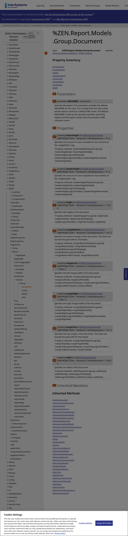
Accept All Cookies (104, 526)
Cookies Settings (85, 526)
